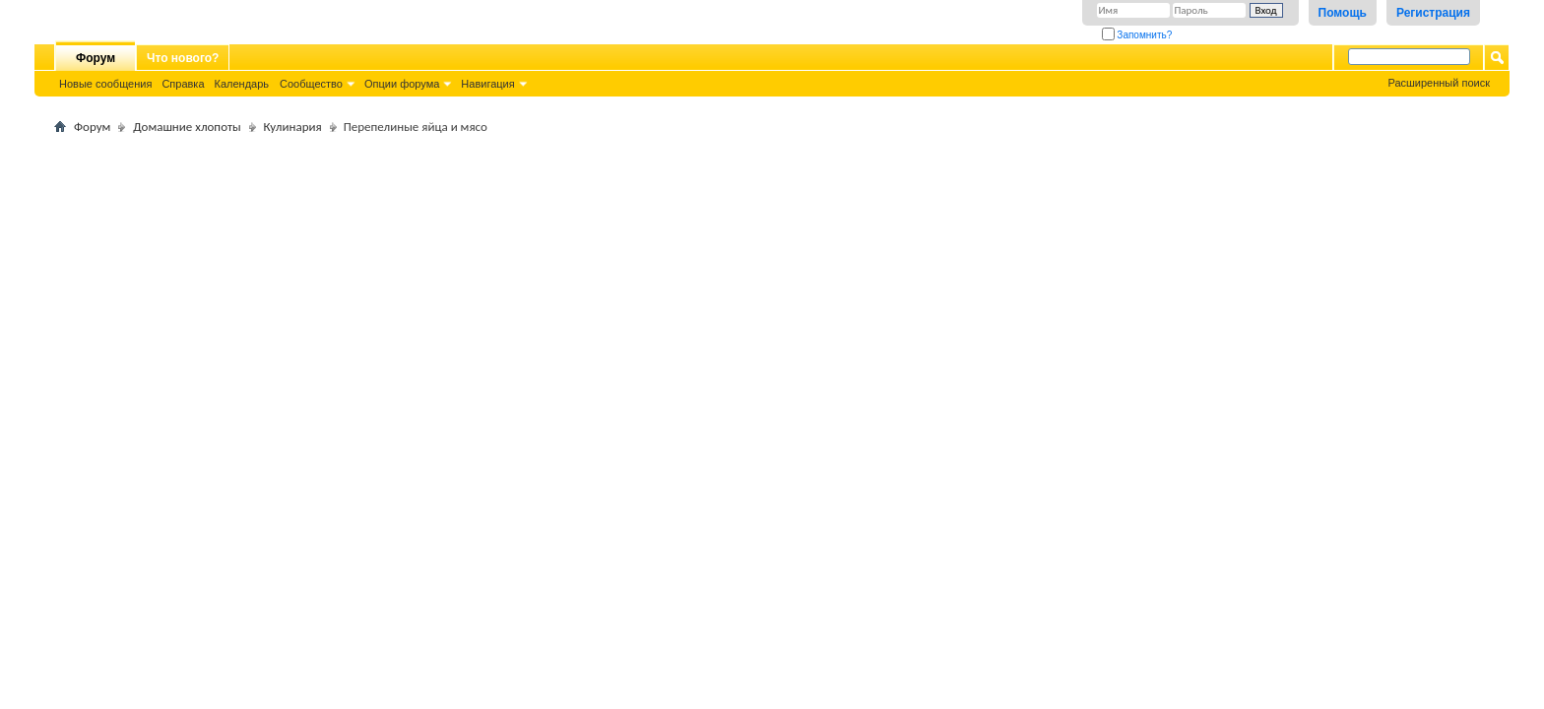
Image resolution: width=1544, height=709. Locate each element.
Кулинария (293, 126)
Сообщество (311, 84)
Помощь (1343, 13)
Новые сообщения (105, 84)
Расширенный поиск (1438, 83)
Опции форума (401, 84)
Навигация (487, 84)
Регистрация (1433, 13)
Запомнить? (1137, 35)
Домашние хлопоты (186, 126)
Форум (95, 58)
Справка (182, 84)
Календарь (242, 84)
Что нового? (183, 58)
